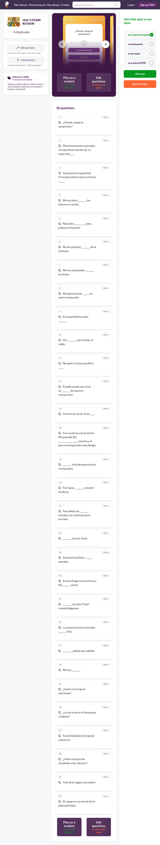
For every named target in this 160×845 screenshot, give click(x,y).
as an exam (140, 53)
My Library (53, 4)
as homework (140, 44)
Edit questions (26, 47)
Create (65, 4)
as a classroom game (140, 35)
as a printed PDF (140, 63)
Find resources (37, 4)
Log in (131, 4)
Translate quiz (26, 60)
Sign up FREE (147, 4)
